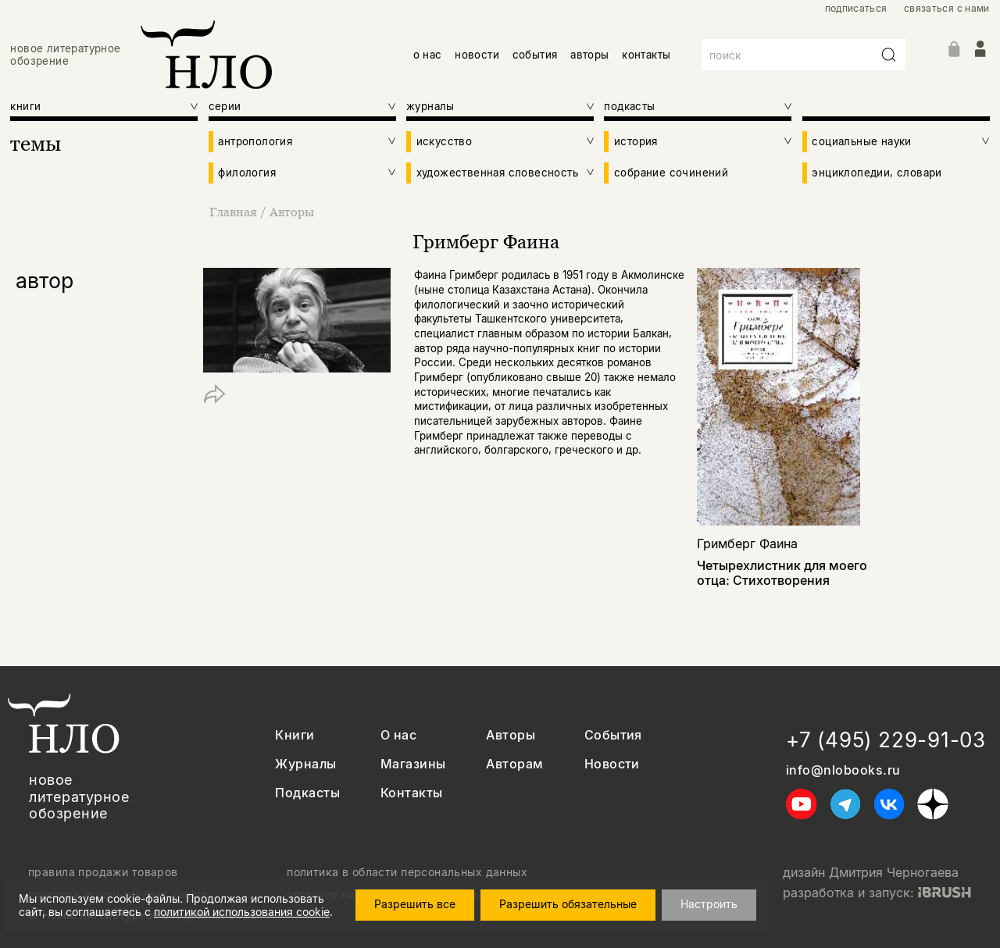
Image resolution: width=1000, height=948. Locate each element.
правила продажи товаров (103, 872)
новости (477, 54)
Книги (294, 735)
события (535, 54)
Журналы (305, 764)
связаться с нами (947, 8)
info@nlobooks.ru (843, 770)
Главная (234, 212)
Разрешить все (414, 904)
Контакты (411, 793)
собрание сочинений (671, 172)
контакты (646, 54)
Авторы (292, 212)
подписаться (856, 8)
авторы (589, 54)
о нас (427, 54)
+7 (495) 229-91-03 (886, 740)
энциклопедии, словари (876, 172)
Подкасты (307, 793)
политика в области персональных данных (407, 872)
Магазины (413, 764)
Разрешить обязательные (568, 904)
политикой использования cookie (242, 911)
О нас (398, 735)
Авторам (514, 764)
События (613, 735)
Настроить (709, 904)
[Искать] (889, 55)
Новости (612, 764)
